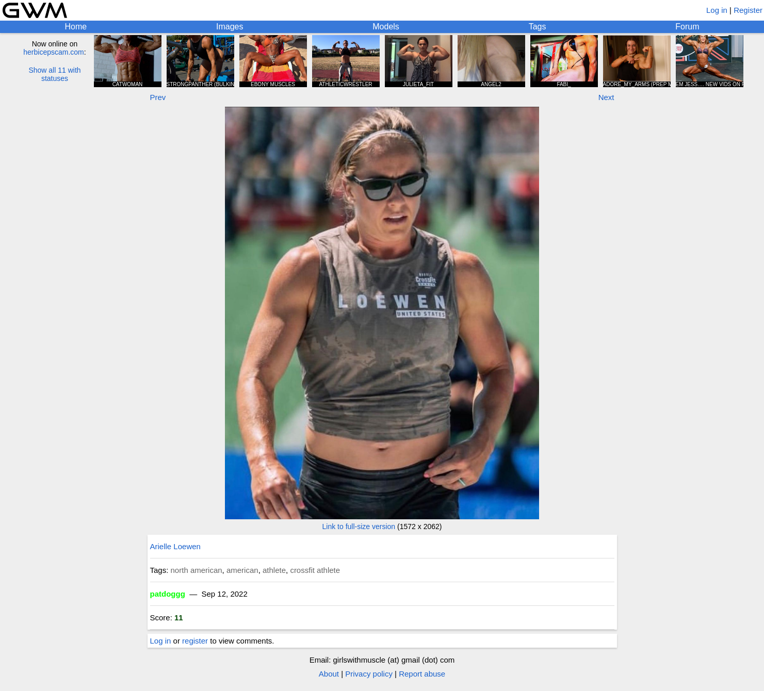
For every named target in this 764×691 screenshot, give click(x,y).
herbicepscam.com (53, 52)
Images (229, 26)
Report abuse (422, 673)
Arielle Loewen (175, 546)
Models (385, 26)
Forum (687, 26)
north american (196, 570)
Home (75, 26)
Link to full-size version (359, 526)
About (329, 673)
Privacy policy (369, 673)
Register (748, 10)
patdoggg (167, 593)
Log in (716, 10)
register (195, 640)
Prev (158, 97)
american (242, 570)
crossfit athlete (315, 570)
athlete (274, 570)
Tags (537, 26)
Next (606, 97)
